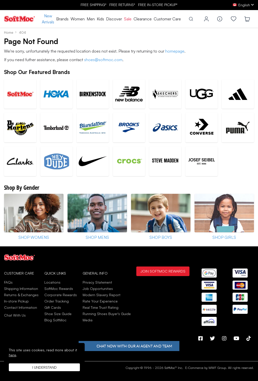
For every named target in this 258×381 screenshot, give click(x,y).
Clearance (143, 18)
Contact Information (20, 307)
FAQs (8, 282)
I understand (44, 367)
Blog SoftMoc (55, 320)
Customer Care (167, 18)
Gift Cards (52, 307)
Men (91, 18)
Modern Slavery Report (101, 295)
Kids (100, 18)
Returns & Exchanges (21, 295)
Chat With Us (15, 315)
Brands (62, 18)
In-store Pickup (16, 301)
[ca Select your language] (243, 5)
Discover (114, 18)
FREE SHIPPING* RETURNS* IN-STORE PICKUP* (129, 5)
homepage (174, 51)
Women (78, 18)
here (12, 355)
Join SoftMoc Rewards (162, 271)
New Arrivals (48, 18)
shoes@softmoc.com (103, 59)
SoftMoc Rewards (58, 288)
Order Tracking (56, 301)
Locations (52, 282)
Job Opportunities (98, 288)
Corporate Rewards (60, 295)
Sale (128, 18)
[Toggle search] (191, 19)
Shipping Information (21, 288)
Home (8, 32)
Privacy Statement (97, 282)
